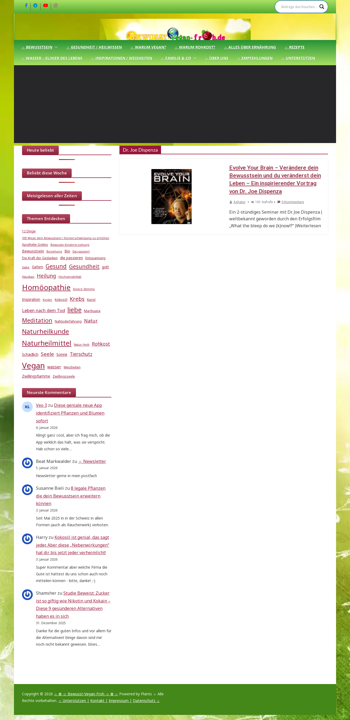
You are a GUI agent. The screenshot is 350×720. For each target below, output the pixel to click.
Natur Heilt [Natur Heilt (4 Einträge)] (81, 344)
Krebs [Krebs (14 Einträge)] (77, 298)
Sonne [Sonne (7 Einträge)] (61, 354)
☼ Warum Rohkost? (195, 47)
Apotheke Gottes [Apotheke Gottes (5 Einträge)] (35, 244)
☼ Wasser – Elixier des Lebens (51, 58)
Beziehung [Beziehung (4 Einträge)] (54, 251)
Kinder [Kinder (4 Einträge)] (47, 300)
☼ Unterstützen (298, 58)
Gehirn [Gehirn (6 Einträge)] (37, 267)
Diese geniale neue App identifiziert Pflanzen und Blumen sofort (70, 413)
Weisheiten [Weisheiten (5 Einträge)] (72, 367)
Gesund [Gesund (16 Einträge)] (56, 266)
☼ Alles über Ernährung (250, 47)
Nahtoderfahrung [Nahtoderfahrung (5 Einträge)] (68, 321)
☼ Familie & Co (176, 58)
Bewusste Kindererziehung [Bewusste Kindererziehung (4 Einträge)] (69, 245)
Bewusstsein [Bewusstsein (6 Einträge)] (33, 251)
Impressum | (120, 700)
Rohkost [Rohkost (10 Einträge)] (101, 344)
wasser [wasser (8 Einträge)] (54, 367)
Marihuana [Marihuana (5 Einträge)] (92, 311)
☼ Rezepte (295, 47)
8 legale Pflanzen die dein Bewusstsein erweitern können (70, 496)
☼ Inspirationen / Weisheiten (121, 58)
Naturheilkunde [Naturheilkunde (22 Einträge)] (45, 331)
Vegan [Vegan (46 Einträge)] (33, 365)
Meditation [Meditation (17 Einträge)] (37, 320)
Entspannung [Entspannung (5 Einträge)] (95, 258)
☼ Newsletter (92, 461)
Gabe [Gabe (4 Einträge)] (26, 267)
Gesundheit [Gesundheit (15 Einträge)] (84, 266)
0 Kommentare (290, 202)
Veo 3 (41, 405)
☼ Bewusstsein (36, 47)
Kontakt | (99, 700)
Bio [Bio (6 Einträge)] (67, 251)
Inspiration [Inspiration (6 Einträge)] (31, 299)
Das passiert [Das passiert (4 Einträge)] (81, 251)
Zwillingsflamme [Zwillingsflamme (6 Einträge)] (36, 376)
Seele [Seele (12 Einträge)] (47, 353)
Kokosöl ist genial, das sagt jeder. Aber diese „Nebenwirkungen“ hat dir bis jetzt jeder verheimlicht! (72, 545)
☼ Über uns (217, 58)
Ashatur (240, 202)
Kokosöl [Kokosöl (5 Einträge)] (61, 299)
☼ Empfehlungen (255, 58)
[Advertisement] (175, 105)
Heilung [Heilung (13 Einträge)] (46, 275)
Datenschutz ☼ (146, 700)
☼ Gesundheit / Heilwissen (94, 47)
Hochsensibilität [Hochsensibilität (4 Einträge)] (70, 277)
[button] (55, 47)
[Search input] (299, 6)
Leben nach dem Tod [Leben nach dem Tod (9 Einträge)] (43, 310)
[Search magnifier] (322, 6)
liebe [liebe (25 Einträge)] (74, 309)
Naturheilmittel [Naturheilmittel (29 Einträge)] (46, 343)
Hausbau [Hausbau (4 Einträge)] (28, 277)
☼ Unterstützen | (73, 700)
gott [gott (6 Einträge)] (105, 267)
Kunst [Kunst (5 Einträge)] (91, 299)
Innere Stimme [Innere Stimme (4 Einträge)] (84, 289)
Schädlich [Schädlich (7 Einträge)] (30, 354)
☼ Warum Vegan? (148, 47)
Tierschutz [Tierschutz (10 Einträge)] (81, 354)
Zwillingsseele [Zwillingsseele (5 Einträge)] (64, 376)
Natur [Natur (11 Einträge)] (91, 320)
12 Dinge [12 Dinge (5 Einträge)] (29, 231)
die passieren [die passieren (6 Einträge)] (71, 257)
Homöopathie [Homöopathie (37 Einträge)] (46, 287)
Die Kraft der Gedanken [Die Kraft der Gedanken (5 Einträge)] (40, 258)
